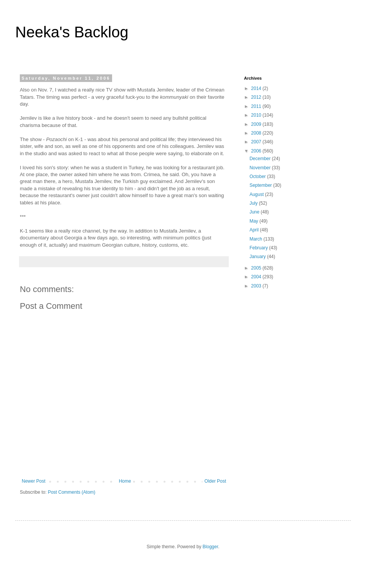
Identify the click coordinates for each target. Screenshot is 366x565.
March (256, 239)
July (254, 203)
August (257, 194)
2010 (257, 115)
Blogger (210, 546)
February (259, 247)
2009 (257, 124)
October (258, 176)
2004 (257, 276)
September (261, 185)
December (260, 158)
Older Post (215, 481)
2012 (257, 97)
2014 (257, 88)
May (254, 221)
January (258, 256)
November (260, 167)
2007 (257, 141)
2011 (257, 106)
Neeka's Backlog (71, 32)
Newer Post (33, 481)
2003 (257, 286)
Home (125, 481)
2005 (257, 268)
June (254, 212)
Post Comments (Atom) (71, 492)
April (254, 230)
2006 (257, 151)
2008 (257, 133)
